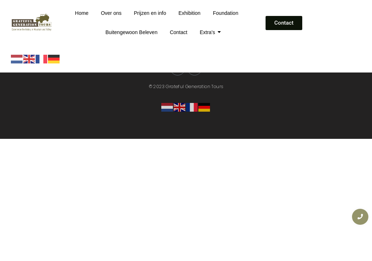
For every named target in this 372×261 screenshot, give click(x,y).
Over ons (111, 13)
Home (81, 13)
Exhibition (189, 13)
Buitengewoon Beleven (131, 32)
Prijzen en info (150, 13)
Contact (178, 32)
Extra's (209, 32)
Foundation (225, 13)
